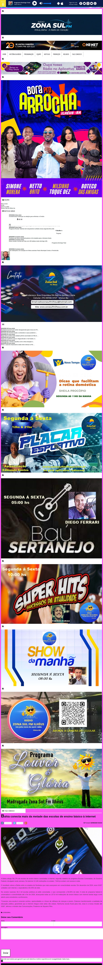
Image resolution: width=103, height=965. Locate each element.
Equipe (39, 54)
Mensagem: (4, 927)
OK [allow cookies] (2, 961)
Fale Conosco (77, 54)
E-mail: (53, 921)
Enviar (5, 952)
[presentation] (16, 944)
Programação (28, 54)
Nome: (3, 921)
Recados (66, 54)
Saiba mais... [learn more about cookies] (66, 959)
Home (4, 54)
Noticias (47, 54)
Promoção (56, 54)
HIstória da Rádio (15, 54)
